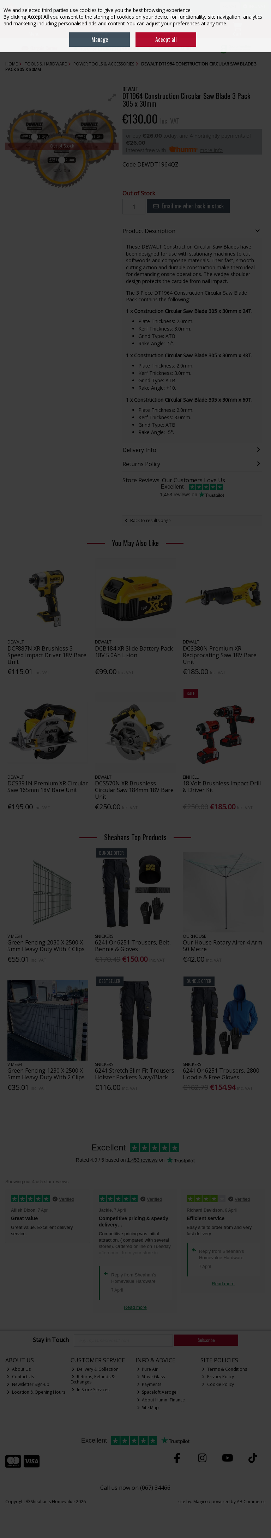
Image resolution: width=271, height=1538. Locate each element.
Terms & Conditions (224, 1369)
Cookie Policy (218, 1384)
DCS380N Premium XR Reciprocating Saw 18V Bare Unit (220, 655)
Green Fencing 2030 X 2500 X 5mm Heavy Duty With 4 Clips (46, 946)
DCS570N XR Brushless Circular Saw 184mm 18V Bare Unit (134, 790)
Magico (200, 1502)
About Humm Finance (161, 1400)
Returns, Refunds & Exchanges (93, 1379)
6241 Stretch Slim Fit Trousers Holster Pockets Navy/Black (134, 1074)
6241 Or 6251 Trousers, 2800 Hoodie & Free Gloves (221, 1074)
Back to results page (150, 520)
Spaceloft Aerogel (157, 1392)
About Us (19, 1369)
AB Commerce (251, 1502)
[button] (112, 97)
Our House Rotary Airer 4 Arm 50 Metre (222, 946)
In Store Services (90, 1390)
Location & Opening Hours (36, 1392)
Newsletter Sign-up (28, 1384)
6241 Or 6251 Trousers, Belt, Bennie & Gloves (133, 946)
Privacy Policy (218, 1377)
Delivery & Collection (95, 1369)
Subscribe (206, 1340)
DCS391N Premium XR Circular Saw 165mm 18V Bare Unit (47, 786)
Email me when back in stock (188, 206)
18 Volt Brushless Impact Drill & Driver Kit (222, 786)
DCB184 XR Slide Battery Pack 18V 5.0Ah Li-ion (134, 652)
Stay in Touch (51, 1340)
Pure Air (147, 1369)
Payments (149, 1384)
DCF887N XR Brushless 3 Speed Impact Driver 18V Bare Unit (46, 655)
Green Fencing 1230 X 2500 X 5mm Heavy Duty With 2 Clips (46, 1074)
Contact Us (20, 1377)
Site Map (148, 1408)
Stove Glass (151, 1377)
